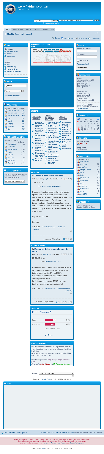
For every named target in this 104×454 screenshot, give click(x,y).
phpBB (42, 448)
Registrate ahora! (83, 64)
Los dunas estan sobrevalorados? (53, 155)
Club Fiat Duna (13, 34)
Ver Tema (48, 335)
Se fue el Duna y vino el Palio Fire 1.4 (53, 137)
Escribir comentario (63, 289)
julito (82, 183)
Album (73, 38)
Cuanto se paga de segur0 (53, 152)
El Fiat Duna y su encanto (66, 128)
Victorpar (11, 157)
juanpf (10, 121)
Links (66, 38)
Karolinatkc (11, 147)
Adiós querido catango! (52, 133)
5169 (23, 113)
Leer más (68, 291)
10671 (23, 110)
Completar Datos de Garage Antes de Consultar (39, 143)
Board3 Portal (46, 379)
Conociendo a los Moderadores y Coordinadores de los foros (40, 153)
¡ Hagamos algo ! (38, 147)
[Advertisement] (52, 87)
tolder (9, 118)
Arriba (71, 231)
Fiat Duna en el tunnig (66, 125)
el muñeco (83, 167)
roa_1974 (83, 194)
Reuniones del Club (53, 262)
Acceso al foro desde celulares (40, 137)
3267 (23, 121)
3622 (23, 118)
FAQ (8, 64)
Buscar (9, 54)
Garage (57, 38)
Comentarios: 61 (49, 227)
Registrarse (83, 38)
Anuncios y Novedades (51, 186)
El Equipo (44, 432)
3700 (23, 115)
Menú (80, 45)
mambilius (83, 186)
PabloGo (11, 126)
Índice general (26, 34)
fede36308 (47, 254)
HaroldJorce (12, 160)
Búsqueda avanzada (50, 23)
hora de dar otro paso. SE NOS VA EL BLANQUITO (53, 124)
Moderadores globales (61, 364)
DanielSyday (12, 163)
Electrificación (67, 139)
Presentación (66, 122)
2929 (23, 126)
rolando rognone (13, 110)
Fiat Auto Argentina (77, 443)
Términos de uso (12, 69)
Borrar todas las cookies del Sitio (61, 432)
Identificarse (95, 38)
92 (70, 302)
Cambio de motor (65, 145)
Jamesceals (12, 144)
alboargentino (85, 161)
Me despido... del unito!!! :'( (53, 141)
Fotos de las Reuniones (39, 159)
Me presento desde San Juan (53, 159)
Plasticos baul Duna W (66, 142)
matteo (10, 152)
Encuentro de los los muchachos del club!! (53, 147)
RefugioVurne (12, 149)
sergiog (10, 124)
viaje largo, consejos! (51, 162)
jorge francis (84, 180)
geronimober (84, 178)
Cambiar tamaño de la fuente (97, 33)
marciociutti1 (84, 189)
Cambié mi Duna (65, 136)
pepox (82, 191)
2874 (23, 129)
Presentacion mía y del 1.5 (52, 129)
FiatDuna (83, 143)
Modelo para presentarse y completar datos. (39, 124)
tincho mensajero (13, 115)
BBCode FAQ (11, 66)
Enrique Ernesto (85, 170)
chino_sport (84, 164)
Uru (9, 129)
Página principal (12, 51)
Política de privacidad (14, 71)
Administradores (46, 364)
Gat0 (82, 175)
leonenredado (12, 113)
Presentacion (66, 148)
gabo (82, 172)
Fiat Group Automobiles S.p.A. (54, 443)
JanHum (10, 155)
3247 (23, 124)
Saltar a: (35, 373)
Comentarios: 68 (49, 289)
